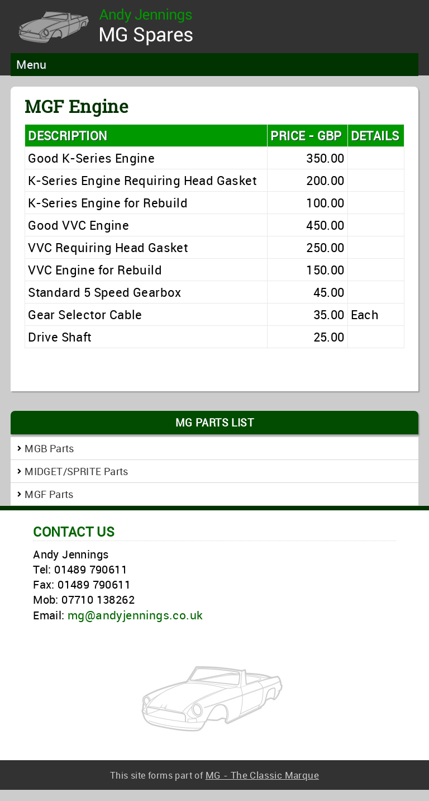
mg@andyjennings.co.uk (135, 615)
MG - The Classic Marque (262, 775)
